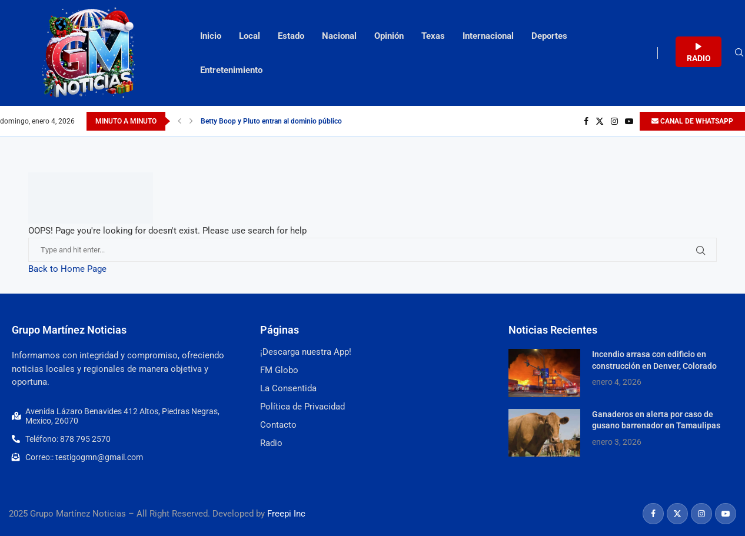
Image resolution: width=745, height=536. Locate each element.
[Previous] (179, 121)
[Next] (191, 121)
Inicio (210, 36)
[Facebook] (586, 121)
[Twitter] (599, 121)
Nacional (339, 36)
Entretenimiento (231, 70)
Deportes (549, 36)
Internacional (488, 36)
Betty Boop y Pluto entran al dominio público (271, 121)
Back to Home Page (67, 269)
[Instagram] (614, 121)
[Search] (739, 53)
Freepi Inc (286, 513)
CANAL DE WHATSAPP (692, 121)
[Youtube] (629, 121)
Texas (433, 36)
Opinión (389, 36)
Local (249, 36)
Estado (291, 36)
